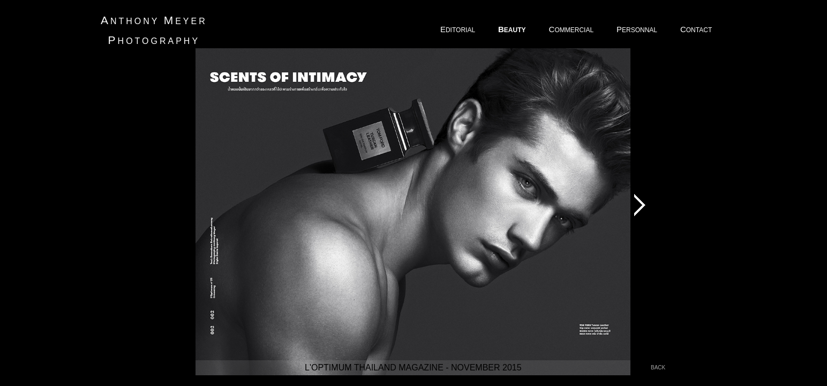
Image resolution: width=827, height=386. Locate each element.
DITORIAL (458, 29)
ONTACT (696, 29)
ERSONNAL (638, 29)
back (658, 367)
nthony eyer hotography (154, 30)
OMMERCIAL (572, 29)
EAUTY (513, 29)
